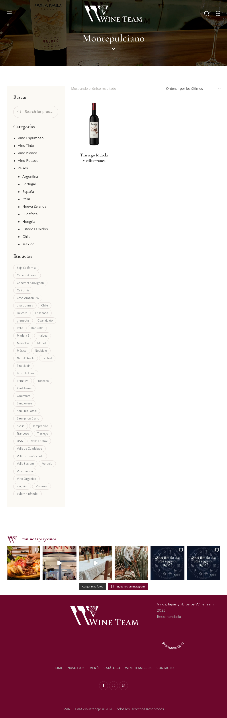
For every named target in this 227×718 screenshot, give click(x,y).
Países (23, 168)
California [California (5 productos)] (23, 290)
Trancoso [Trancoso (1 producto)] (23, 433)
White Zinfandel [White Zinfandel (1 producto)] (27, 494)
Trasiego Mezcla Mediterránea (94, 157)
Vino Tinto (26, 146)
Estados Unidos (35, 229)
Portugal (29, 184)
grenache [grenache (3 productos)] (23, 320)
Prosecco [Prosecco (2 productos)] (43, 381)
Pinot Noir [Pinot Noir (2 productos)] (23, 366)
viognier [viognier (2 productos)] (22, 486)
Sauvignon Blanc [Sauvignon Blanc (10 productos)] (28, 418)
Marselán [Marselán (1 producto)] (23, 343)
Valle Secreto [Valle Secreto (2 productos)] (25, 464)
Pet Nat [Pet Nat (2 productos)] (47, 358)
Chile (26, 237)
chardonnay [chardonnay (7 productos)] (25, 305)
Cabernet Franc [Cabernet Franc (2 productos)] (27, 275)
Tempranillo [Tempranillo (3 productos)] (40, 426)
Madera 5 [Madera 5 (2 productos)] (23, 336)
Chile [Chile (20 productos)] (44, 305)
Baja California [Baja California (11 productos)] (26, 268)
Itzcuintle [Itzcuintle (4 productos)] (37, 328)
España (28, 192)
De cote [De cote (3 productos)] (22, 313)
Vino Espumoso (31, 138)
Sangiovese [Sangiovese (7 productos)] (24, 403)
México (28, 244)
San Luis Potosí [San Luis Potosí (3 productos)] (27, 411)
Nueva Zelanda (34, 207)
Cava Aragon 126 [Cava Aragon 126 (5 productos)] (28, 298)
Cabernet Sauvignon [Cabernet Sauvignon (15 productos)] (30, 283)
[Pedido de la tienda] (193, 88)
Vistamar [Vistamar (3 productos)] (41, 486)
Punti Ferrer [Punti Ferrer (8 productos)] (24, 388)
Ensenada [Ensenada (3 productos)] (41, 313)
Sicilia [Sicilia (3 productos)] (20, 426)
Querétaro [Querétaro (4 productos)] (24, 396)
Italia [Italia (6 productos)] (20, 328)
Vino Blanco (27, 153)
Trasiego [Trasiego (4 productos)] (42, 433)
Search (18, 112)
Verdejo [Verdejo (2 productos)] (47, 464)
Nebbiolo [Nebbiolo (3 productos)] (41, 351)
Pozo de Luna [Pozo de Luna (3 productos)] (26, 373)
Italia (26, 199)
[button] (9, 14)
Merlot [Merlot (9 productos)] (41, 343)
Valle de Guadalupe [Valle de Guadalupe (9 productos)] (29, 449)
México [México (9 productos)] (22, 351)
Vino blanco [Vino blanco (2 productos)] (25, 471)
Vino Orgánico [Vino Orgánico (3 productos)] (26, 479)
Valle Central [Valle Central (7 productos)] (39, 441)
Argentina (30, 177)
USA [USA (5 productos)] (20, 441)
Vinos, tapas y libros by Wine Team (185, 604)
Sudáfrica (29, 214)
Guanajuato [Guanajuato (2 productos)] (45, 320)
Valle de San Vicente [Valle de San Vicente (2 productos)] (30, 456)
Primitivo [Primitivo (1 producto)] (22, 381)
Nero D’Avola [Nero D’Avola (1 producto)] (25, 358)
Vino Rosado (28, 161)
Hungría (28, 222)
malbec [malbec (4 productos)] (42, 336)
